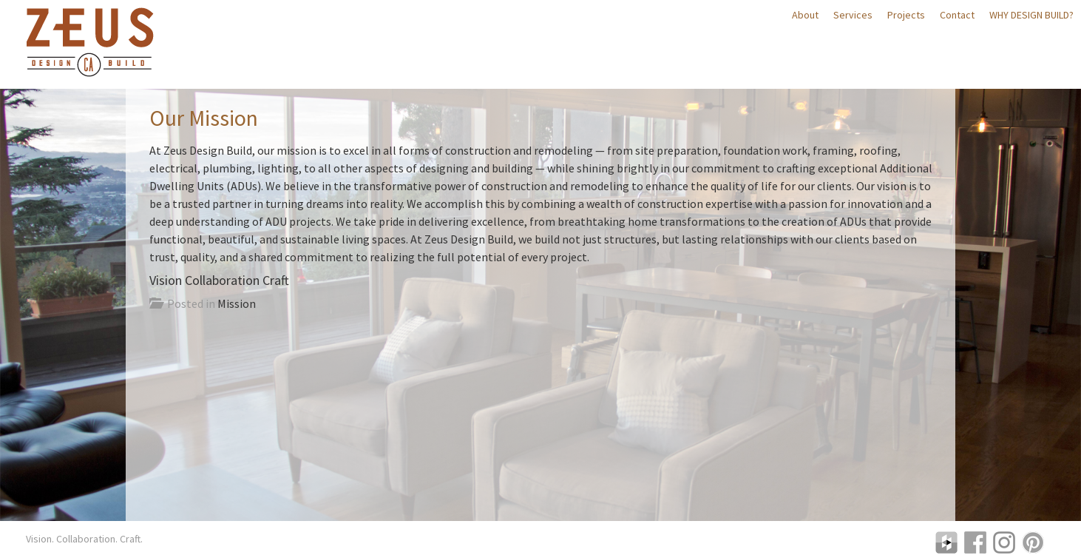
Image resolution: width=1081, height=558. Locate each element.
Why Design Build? (1031, 14)
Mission (236, 303)
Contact (957, 14)
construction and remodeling (519, 150)
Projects (906, 14)
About (805, 14)
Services (852, 14)
